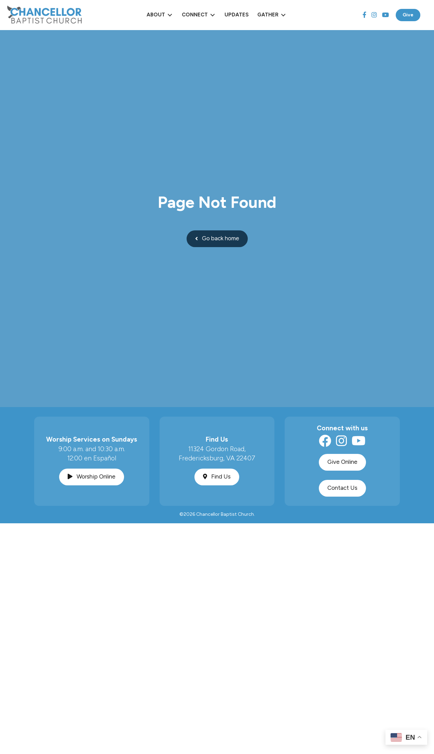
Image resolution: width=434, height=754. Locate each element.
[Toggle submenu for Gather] (283, 15)
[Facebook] (364, 15)
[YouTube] (385, 15)
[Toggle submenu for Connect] (212, 15)
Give (408, 15)
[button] (217, 238)
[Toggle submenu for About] (170, 15)
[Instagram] (374, 15)
